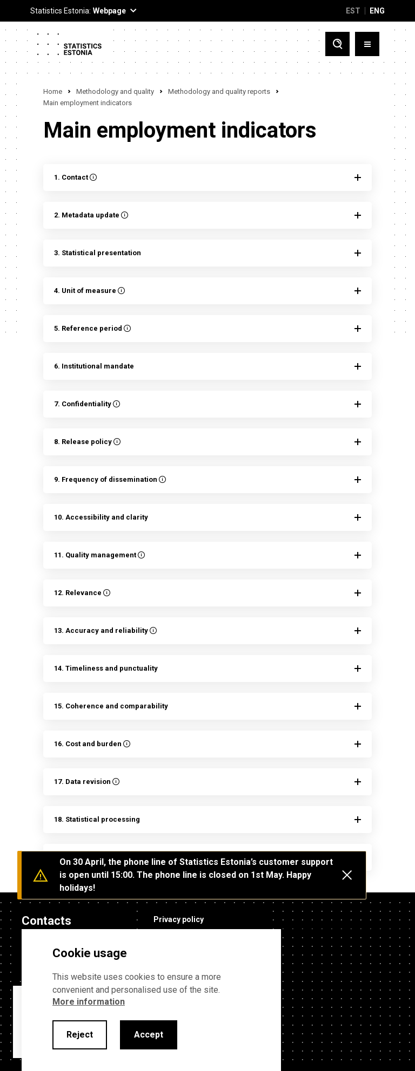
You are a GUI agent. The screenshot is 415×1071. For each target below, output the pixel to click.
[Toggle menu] (367, 44)
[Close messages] (347, 875)
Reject (79, 1034)
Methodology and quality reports (219, 91)
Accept (148, 1034)
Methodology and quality (115, 91)
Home (52, 91)
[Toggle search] (337, 44)
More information (88, 1002)
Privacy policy (178, 919)
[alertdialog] (151, 1000)
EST (353, 10)
